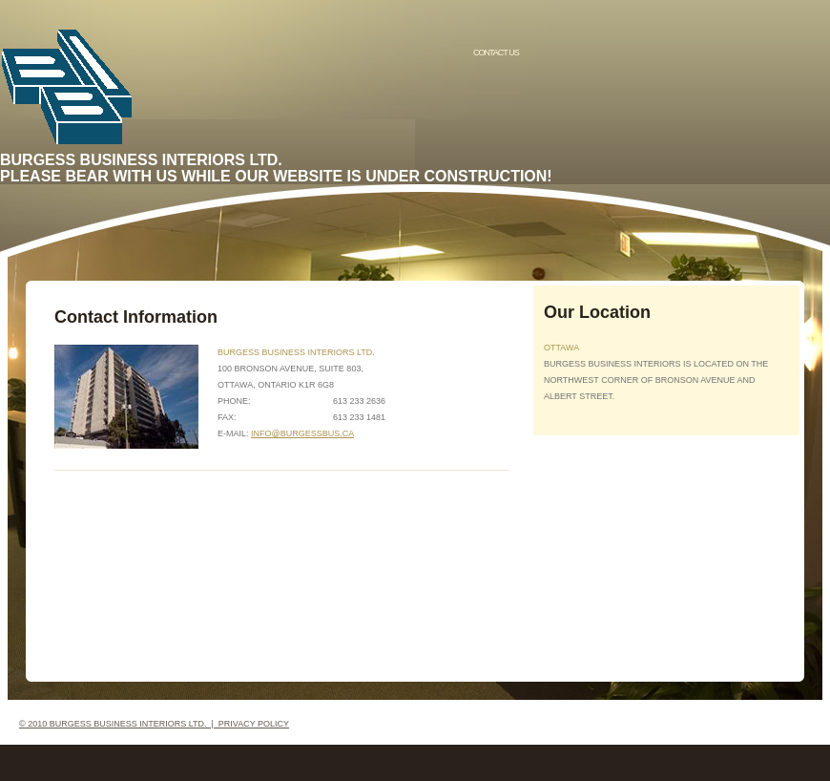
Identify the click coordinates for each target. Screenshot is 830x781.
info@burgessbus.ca (302, 433)
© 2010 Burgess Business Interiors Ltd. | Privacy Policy (154, 723)
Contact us (496, 52)
